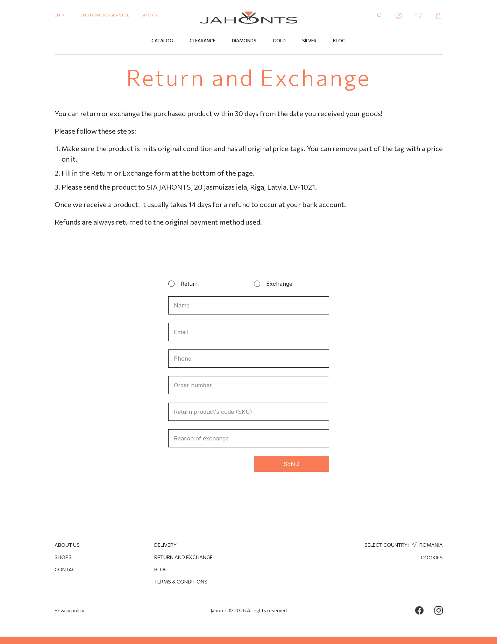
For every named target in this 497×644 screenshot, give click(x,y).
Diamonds (244, 41)
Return (189, 283)
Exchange (279, 283)
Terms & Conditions (180, 582)
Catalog (162, 41)
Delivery (165, 545)
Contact (67, 569)
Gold (279, 41)
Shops (63, 557)
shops (149, 14)
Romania (426, 545)
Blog (339, 41)
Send (291, 463)
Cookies (432, 557)
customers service (104, 14)
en (61, 14)
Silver (309, 41)
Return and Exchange (183, 557)
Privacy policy (69, 610)
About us (67, 545)
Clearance (202, 41)
